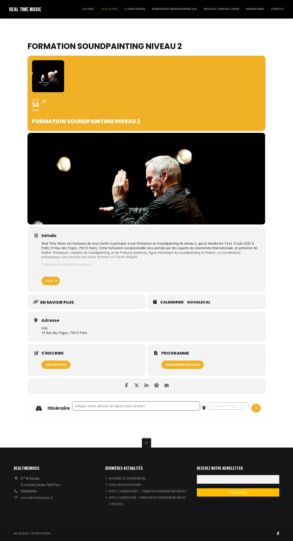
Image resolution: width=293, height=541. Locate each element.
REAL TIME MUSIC (25, 9)
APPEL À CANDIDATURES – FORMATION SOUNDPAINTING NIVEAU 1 (148, 491)
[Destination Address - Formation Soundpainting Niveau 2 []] (228, 406)
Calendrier (172, 302)
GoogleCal (198, 302)
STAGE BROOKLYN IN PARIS (125, 484)
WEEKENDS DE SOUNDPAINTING (127, 478)
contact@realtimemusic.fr (37, 497)
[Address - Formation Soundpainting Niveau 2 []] (136, 406)
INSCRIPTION (56, 365)
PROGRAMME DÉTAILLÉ (182, 365)
